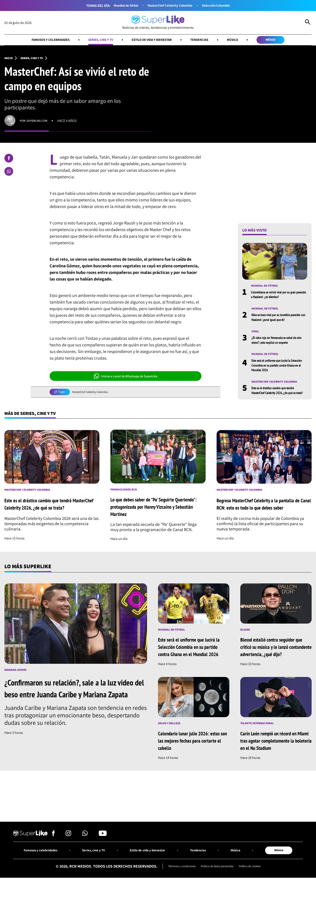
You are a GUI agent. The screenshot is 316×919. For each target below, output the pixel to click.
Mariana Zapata (17, 693)
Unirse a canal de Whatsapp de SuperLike (125, 378)
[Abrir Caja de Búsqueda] (308, 22)
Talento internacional (260, 754)
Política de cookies (257, 907)
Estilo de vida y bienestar (152, 40)
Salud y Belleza (171, 754)
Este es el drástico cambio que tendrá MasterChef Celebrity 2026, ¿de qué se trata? (278, 403)
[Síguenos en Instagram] (68, 875)
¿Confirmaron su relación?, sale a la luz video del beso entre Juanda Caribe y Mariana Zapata (72, 717)
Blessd (246, 652)
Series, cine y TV (94, 40)
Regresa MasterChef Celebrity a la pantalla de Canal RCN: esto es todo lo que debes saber (263, 523)
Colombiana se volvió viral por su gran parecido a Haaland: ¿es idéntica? (277, 297)
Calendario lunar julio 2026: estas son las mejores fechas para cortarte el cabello (189, 771)
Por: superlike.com (36, 122)
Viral (255, 340)
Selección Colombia (223, 5)
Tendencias (207, 40)
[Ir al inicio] (158, 22)
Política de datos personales (218, 907)
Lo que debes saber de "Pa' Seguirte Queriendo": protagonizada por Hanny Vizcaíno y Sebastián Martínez (151, 525)
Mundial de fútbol (119, 5)
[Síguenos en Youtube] (103, 875)
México (285, 40)
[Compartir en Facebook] (8, 160)
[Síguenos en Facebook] (53, 875)
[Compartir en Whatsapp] (8, 173)
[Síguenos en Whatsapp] (85, 875)
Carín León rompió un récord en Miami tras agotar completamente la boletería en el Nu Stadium (274, 775)
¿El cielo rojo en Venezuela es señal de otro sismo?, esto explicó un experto (278, 349)
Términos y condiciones (174, 907)
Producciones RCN (126, 507)
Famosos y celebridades (37, 40)
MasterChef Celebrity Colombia (170, 5)
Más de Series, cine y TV (35, 428)
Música (243, 40)
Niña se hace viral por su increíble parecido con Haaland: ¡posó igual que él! (278, 323)
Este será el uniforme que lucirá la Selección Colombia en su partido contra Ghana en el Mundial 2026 (279, 374)
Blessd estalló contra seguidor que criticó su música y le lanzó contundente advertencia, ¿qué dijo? (273, 673)
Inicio (9, 60)
